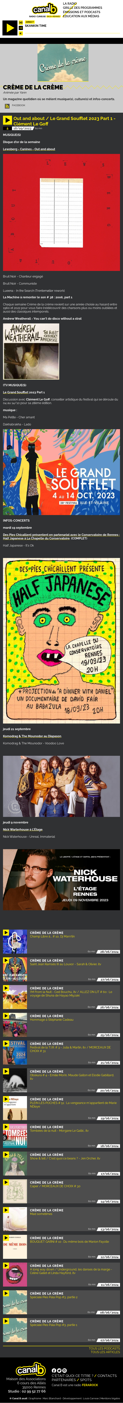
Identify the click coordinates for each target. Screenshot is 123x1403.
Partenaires (64, 1380)
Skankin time (35, 26)
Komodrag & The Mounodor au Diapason (32, 736)
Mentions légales (110, 1398)
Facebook (18, 105)
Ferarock (90, 1385)
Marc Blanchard (52, 1398)
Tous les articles (105, 1352)
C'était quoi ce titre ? (72, 1376)
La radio (70, 3)
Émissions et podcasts (81, 12)
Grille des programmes (82, 8)
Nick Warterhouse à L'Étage (23, 829)
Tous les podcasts (104, 1348)
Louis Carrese (91, 1398)
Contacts (107, 1376)
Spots (86, 1380)
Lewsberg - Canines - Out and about (29, 149)
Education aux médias (81, 16)
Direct (30, 22)
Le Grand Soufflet (15, 392)
